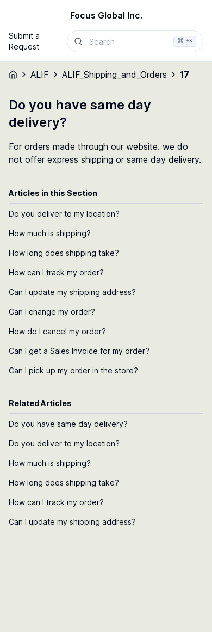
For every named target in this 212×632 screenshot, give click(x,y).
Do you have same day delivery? (68, 423)
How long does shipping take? (64, 252)
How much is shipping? (50, 233)
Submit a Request (24, 41)
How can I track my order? (56, 272)
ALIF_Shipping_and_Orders (114, 74)
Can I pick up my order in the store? (73, 370)
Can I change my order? (52, 311)
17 (184, 74)
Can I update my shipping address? (72, 292)
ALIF (39, 74)
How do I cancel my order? (57, 331)
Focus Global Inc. (106, 15)
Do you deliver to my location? (64, 213)
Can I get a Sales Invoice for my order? (79, 350)
